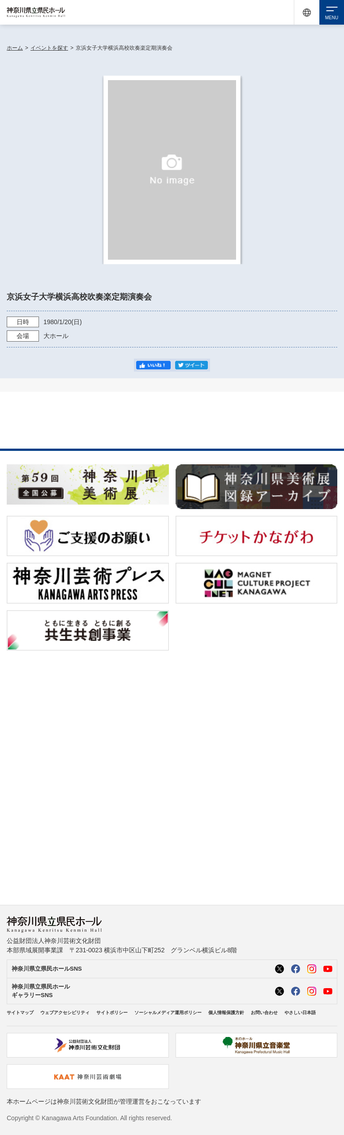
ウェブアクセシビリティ (65, 1012)
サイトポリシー (112, 1012)
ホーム (15, 48)
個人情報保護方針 (226, 1012)
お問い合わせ (264, 1012)
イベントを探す (49, 48)
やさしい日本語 (300, 1012)
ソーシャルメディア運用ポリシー (168, 1012)
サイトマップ (20, 1012)
